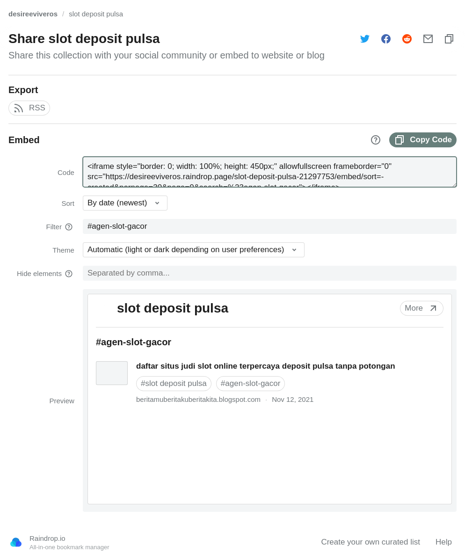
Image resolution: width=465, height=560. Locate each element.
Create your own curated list (370, 542)
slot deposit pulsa (96, 14)
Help (444, 542)
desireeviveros (33, 14)
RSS (29, 108)
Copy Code (423, 139)
